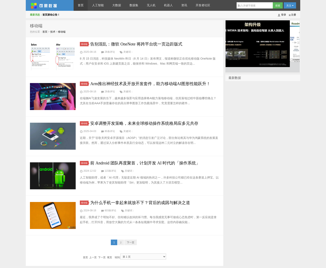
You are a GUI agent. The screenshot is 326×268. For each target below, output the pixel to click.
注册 (293, 14)
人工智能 (98, 5)
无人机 (151, 5)
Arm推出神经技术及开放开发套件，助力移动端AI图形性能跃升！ (150, 83)
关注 (290, 5)
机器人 (168, 5)
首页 (81, 5)
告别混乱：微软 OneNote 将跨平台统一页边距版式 (136, 44)
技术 (52, 31)
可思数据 (50, 5)
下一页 (130, 242)
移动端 (61, 31)
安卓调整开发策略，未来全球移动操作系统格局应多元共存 (144, 123)
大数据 (116, 5)
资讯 (184, 5)
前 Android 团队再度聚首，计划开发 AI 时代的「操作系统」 (145, 163)
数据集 (134, 5)
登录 (283, 14)
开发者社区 (203, 5)
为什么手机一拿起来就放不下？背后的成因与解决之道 (140, 202)
